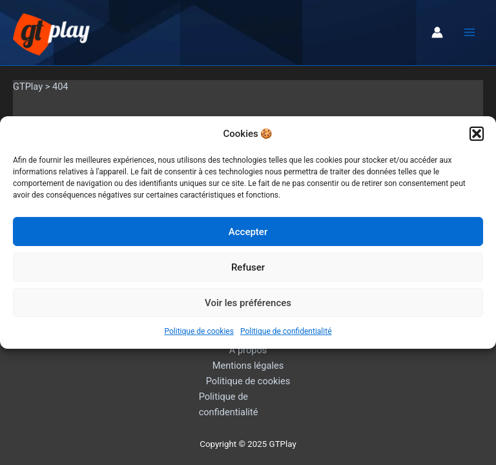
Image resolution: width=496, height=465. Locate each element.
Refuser (248, 267)
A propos (248, 350)
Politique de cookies (199, 331)
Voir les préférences (248, 303)
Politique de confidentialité (286, 331)
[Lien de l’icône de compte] (437, 32)
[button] (476, 133)
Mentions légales (248, 365)
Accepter (248, 232)
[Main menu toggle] (469, 32)
